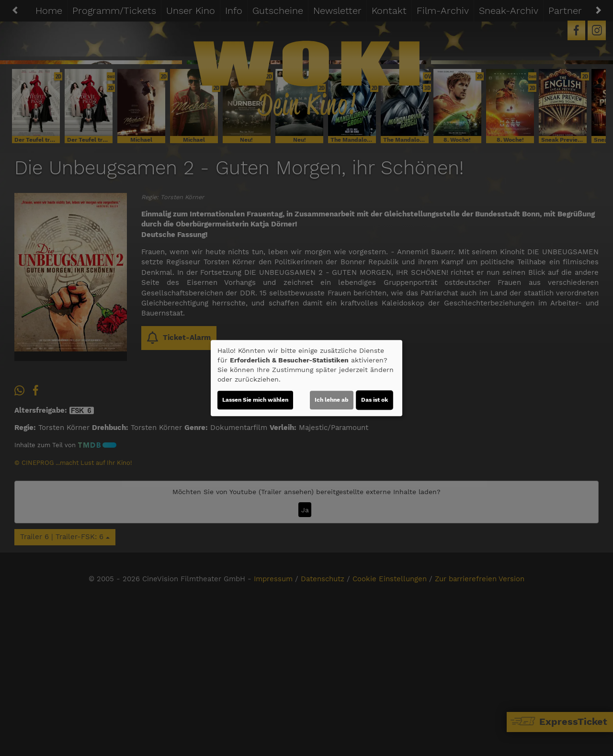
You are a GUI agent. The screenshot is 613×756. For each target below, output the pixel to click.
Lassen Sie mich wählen (255, 399)
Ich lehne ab (332, 399)
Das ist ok (374, 399)
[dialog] (306, 378)
